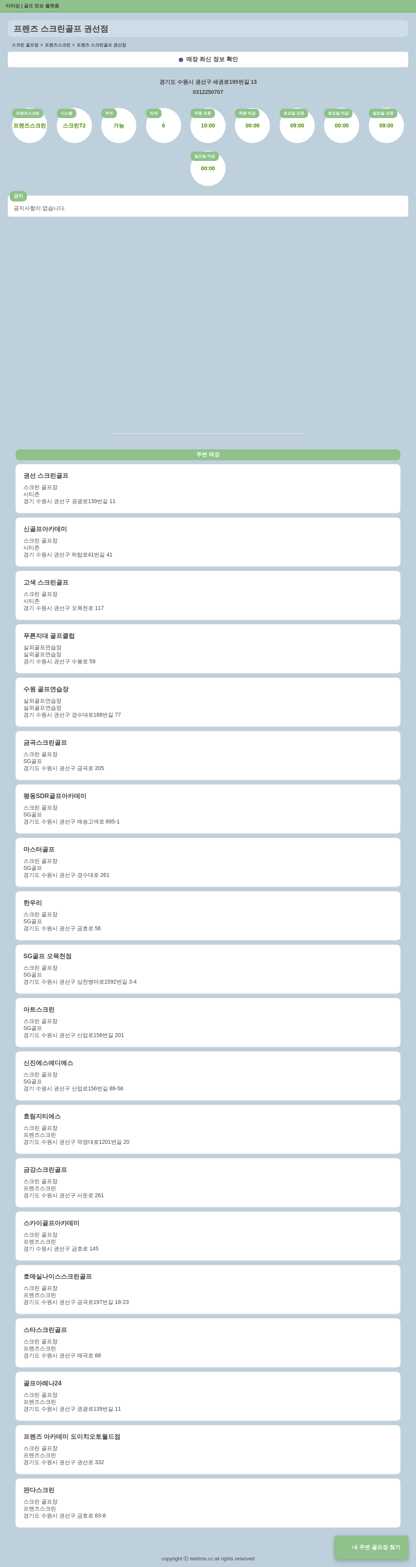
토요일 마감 (338, 113)
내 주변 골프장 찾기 (376, 1547)
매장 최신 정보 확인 (212, 59)
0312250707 (208, 92)
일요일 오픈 (383, 113)
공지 (18, 196)
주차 (109, 113)
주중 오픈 (202, 113)
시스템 (66, 113)
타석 (154, 113)
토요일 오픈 (294, 113)
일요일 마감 (204, 156)
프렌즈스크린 (27, 113)
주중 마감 (247, 113)
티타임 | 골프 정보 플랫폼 (32, 6)
